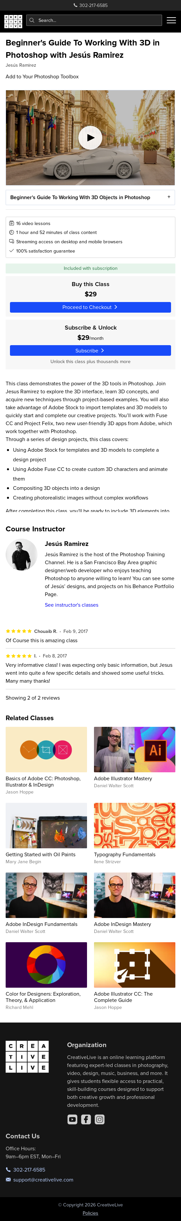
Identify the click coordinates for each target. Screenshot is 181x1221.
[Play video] (90, 137)
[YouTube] (72, 1119)
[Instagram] (99, 1119)
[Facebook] (86, 1119)
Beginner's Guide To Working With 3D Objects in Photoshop (80, 197)
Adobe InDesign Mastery (122, 924)
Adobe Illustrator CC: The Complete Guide (123, 997)
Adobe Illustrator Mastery (123, 778)
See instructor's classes (71, 604)
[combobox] (94, 20)
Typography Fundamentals (124, 854)
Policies (90, 1213)
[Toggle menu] (171, 20)
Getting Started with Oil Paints (40, 854)
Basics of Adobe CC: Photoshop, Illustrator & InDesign (43, 781)
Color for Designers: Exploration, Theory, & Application (43, 997)
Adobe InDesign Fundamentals (41, 924)
